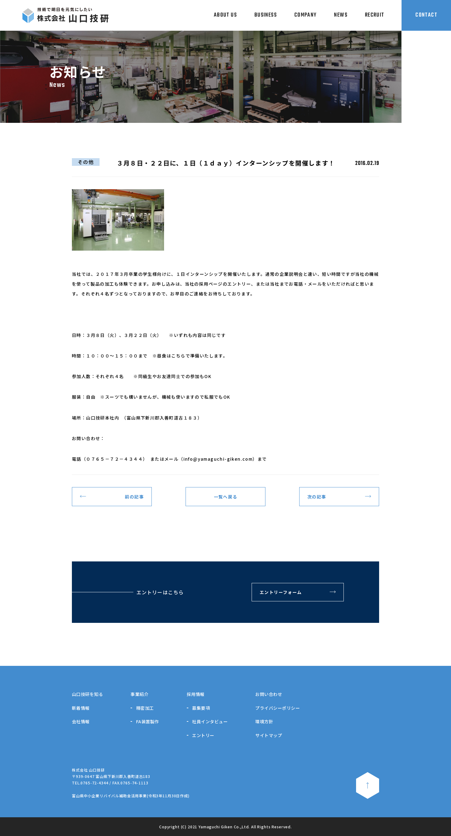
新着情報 (81, 708)
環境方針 (264, 721)
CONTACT (426, 15)
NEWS (340, 15)
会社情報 (81, 721)
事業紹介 (139, 694)
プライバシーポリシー (277, 708)
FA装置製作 (147, 721)
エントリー (203, 735)
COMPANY (305, 15)
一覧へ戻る (225, 497)
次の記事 (316, 497)
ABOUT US (225, 15)
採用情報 (196, 694)
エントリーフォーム (281, 592)
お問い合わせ (268, 694)
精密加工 (145, 708)
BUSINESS (265, 15)
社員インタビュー (210, 721)
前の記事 (134, 497)
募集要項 (201, 708)
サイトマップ (268, 735)
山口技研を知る (87, 694)
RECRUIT (374, 15)
